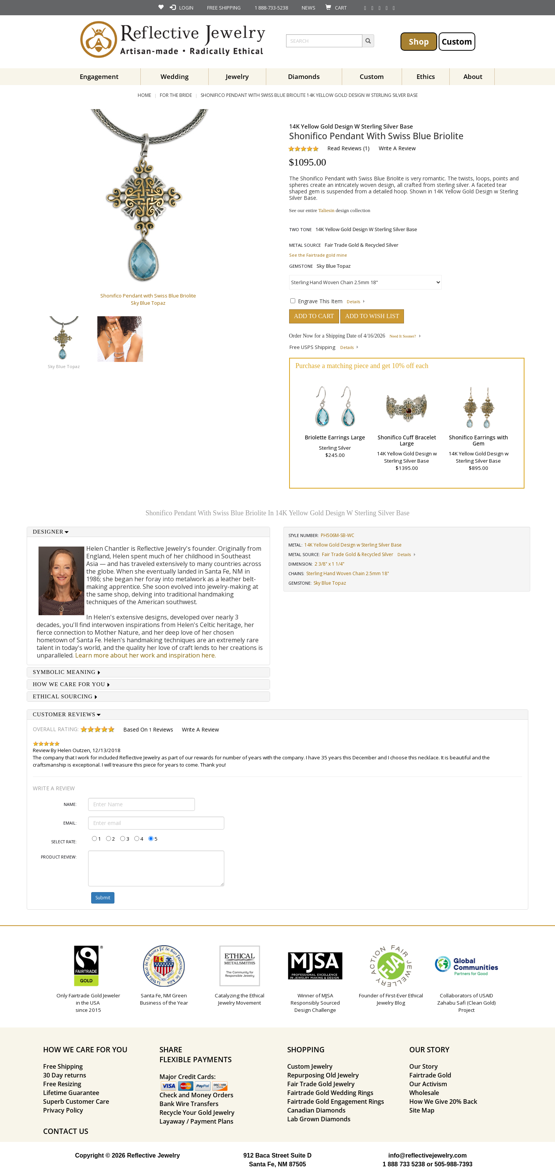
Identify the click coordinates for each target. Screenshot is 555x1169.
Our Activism (428, 1084)
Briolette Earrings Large (335, 437)
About (473, 76)
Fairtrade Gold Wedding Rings (330, 1093)
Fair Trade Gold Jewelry (321, 1084)
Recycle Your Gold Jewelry (197, 1112)
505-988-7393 (453, 1164)
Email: (70, 823)
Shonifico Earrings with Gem (478, 440)
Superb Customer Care (76, 1101)
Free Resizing (62, 1084)
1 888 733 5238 (404, 1164)
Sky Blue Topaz (64, 366)
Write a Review (397, 148)
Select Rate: (64, 841)
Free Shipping (63, 1066)
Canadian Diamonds (316, 1110)
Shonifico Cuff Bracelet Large (407, 440)
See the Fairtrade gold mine (318, 255)
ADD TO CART (314, 316)
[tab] (148, 532)
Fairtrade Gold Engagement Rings (335, 1101)
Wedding (174, 76)
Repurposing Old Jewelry (323, 1075)
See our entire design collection (329, 210)
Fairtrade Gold (430, 1075)
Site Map (421, 1110)
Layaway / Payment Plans (196, 1121)
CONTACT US (65, 1131)
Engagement (99, 76)
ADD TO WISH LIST (372, 316)
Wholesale (424, 1093)
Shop (419, 41)
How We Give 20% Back (443, 1101)
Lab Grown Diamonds (319, 1119)
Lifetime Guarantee (71, 1093)
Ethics (426, 76)
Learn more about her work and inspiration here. (145, 655)
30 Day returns (64, 1075)
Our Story (423, 1066)
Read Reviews (344, 148)
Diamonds (304, 76)
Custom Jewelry (310, 1066)
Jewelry (237, 76)
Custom (457, 41)
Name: (70, 804)
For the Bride (176, 95)
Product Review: (59, 857)
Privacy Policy (63, 1110)
